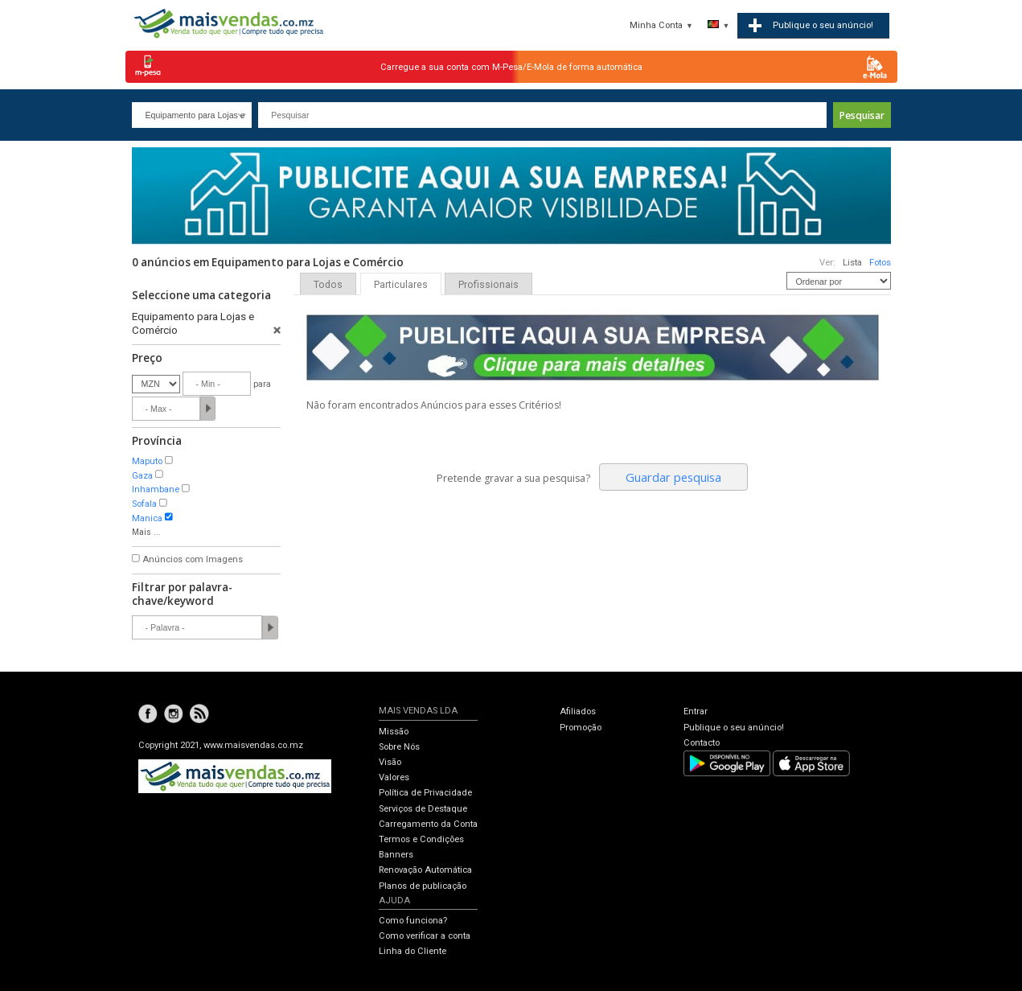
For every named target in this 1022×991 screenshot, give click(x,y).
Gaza (142, 476)
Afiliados (578, 711)
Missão (393, 731)
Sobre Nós (399, 747)
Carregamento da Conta (428, 824)
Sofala (144, 504)
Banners (396, 854)
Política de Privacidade (425, 792)
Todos (328, 284)
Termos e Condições (421, 839)
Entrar (695, 711)
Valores (394, 777)
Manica (147, 518)
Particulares (401, 284)
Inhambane (155, 489)
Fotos (880, 262)
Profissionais (488, 284)
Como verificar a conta (424, 936)
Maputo (147, 461)
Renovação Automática (425, 870)
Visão (390, 762)
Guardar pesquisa (673, 477)
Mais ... (146, 532)
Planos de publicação (422, 886)
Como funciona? (413, 920)
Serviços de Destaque (423, 809)
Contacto (701, 743)
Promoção (580, 727)
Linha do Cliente (412, 951)
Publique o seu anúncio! (733, 727)
